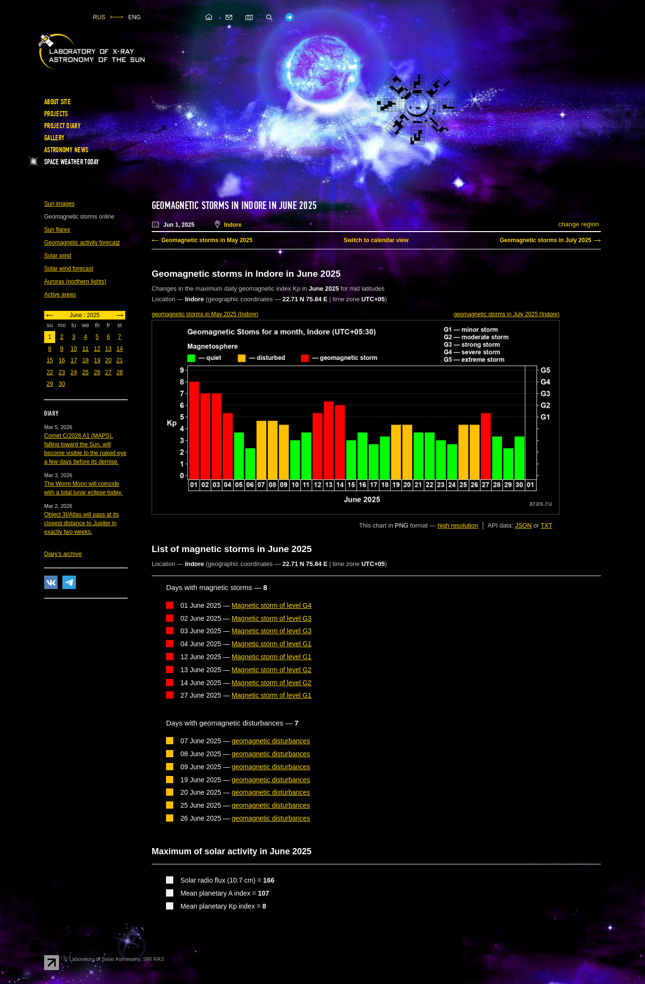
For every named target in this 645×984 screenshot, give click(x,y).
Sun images (59, 203)
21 (119, 360)
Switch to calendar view (376, 240)
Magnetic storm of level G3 (272, 618)
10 (74, 348)
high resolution (458, 525)
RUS (99, 17)
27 (108, 372)
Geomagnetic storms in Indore (209, 205)
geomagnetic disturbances (271, 741)
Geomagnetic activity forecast (81, 242)
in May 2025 (205, 314)
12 (97, 348)
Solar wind (57, 255)
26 (97, 372)
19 (97, 360)
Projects (56, 114)
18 (85, 360)
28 (119, 372)
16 (62, 360)
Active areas (60, 294)
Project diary (62, 126)
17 (74, 360)
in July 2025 (507, 314)
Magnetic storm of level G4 (272, 605)
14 (119, 348)
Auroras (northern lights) (75, 281)
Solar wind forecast (68, 268)
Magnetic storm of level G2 (272, 670)
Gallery (54, 138)
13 (108, 348)
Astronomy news (66, 150)
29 (50, 384)
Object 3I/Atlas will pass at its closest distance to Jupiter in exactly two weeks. (81, 523)
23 (62, 372)
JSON (523, 525)
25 (85, 372)
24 (74, 372)
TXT (546, 525)
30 (62, 384)
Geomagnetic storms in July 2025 (545, 240)
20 (108, 360)
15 (50, 360)
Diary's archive (63, 554)
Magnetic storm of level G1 (272, 644)
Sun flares (57, 229)
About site (57, 102)
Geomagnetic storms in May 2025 (206, 240)
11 (85, 348)
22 (50, 372)
